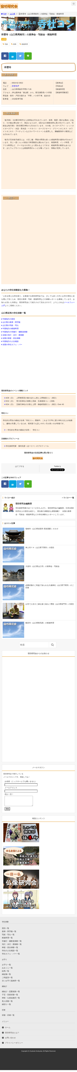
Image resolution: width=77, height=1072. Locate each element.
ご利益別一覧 (7, 979)
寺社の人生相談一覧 (10, 952)
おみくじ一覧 (7, 970)
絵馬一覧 (5, 973)
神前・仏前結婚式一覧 (11, 1000)
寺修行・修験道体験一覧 (12, 943)
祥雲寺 (14, 86)
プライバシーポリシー (14, 1045)
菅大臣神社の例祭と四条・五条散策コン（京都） (36, 401)
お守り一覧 (6, 967)
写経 (6, 44)
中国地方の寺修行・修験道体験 (15, 332)
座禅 (14, 44)
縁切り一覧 (6, 1006)
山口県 (12, 14)
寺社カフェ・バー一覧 (11, 956)
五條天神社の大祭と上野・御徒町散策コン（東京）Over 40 (40, 404)
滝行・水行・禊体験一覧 (12, 946)
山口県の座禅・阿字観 (11, 322)
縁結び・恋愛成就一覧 (11, 993)
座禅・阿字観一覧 (9, 933)
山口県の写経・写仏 (10, 325)
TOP (4, 14)
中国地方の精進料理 (10, 328)
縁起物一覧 (6, 976)
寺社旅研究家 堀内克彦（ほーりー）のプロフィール (27, 446)
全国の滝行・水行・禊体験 (13, 335)
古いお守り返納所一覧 (11, 983)
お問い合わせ (10, 1040)
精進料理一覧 (7, 940)
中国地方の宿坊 (8, 319)
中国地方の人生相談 (10, 341)
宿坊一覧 (5, 930)
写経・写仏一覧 (8, 936)
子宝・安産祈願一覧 (10, 997)
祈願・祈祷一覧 (8, 1017)
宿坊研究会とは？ (12, 1035)
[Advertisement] (38, 170)
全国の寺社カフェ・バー (12, 344)
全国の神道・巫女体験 (11, 338)
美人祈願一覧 (7, 1003)
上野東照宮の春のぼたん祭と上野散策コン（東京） (37, 398)
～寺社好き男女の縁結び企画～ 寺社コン (23, 430)
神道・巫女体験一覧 (10, 949)
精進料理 (25, 44)
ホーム (7, 1029)
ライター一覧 (68, 498)
